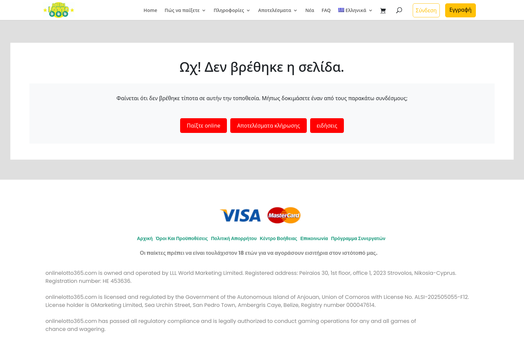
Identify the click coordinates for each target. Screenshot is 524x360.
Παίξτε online (203, 125)
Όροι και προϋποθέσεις (182, 238)
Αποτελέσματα (274, 10)
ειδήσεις (327, 125)
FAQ (326, 10)
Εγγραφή (460, 9)
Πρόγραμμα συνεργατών (358, 238)
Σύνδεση (426, 10)
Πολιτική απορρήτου (234, 238)
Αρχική (145, 238)
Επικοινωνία (314, 238)
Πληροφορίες (229, 10)
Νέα (309, 10)
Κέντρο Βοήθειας (278, 238)
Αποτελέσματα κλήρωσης (268, 125)
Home (150, 10)
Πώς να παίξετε (182, 10)
